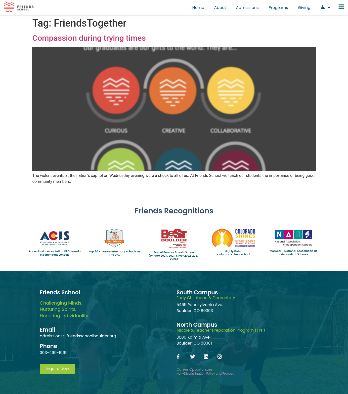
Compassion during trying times (89, 38)
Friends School (60, 292)
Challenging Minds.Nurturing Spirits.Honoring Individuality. (64, 309)
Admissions (247, 7)
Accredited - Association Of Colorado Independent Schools (55, 252)
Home (198, 7)
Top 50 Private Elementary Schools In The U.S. (114, 253)
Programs (278, 7)
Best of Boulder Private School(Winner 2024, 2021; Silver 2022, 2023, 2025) (174, 255)
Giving (304, 7)
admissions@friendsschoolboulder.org (78, 336)
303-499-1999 (54, 352)
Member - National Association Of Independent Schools (293, 252)
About (220, 7)
